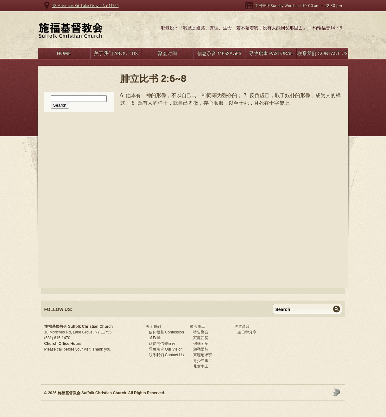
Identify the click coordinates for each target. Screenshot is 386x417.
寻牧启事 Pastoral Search (271, 55)
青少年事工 (202, 360)
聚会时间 (167, 53)
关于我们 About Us (116, 53)
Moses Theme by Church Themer (337, 392)
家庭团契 (200, 338)
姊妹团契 (200, 343)
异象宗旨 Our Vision (166, 349)
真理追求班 (202, 355)
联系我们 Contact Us (322, 53)
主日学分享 (246, 332)
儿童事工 (200, 366)
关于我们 (153, 326)
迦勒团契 (200, 349)
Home (64, 53)
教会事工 (197, 326)
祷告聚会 (200, 332)
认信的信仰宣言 (162, 343)
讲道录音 (242, 326)
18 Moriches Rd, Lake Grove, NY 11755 (85, 5)
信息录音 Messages (219, 53)
